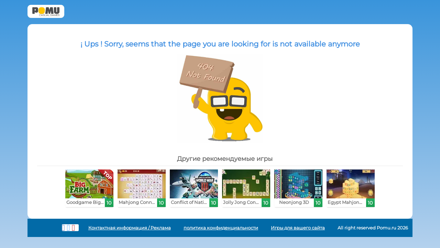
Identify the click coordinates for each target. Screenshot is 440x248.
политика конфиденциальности (221, 227)
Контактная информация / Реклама (129, 227)
